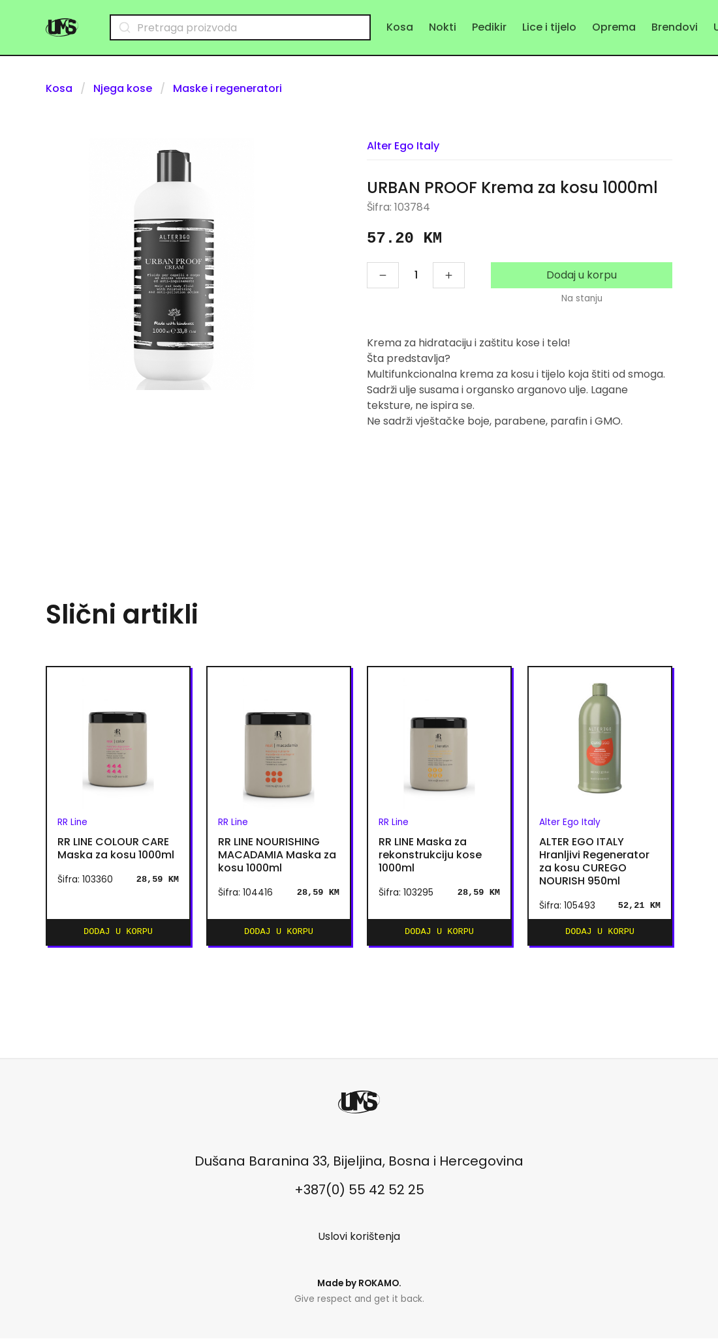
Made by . (359, 1286)
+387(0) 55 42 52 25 (359, 1192)
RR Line (72, 822)
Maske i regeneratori (227, 88)
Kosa (399, 27)
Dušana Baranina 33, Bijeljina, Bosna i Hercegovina (359, 1163)
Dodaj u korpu (581, 274)
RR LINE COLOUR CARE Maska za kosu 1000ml (115, 849)
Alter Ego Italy (403, 145)
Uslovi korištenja (359, 1238)
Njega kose (122, 88)
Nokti (442, 27)
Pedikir (489, 27)
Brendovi (674, 27)
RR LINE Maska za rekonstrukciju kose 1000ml (430, 855)
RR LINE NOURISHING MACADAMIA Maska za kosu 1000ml (277, 855)
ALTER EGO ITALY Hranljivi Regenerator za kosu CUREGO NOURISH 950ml (594, 862)
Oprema (614, 27)
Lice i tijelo (549, 27)
